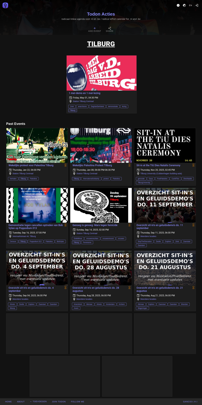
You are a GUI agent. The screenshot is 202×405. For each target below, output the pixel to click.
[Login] (197, 5)
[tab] (94, 30)
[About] (178, 5)
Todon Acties (101, 14)
